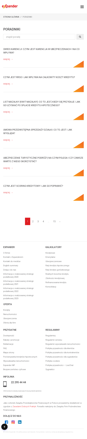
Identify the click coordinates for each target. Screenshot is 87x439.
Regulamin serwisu (54, 340)
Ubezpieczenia (10, 318)
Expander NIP (9, 365)
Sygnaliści (50, 369)
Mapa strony (8, 352)
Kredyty (6, 310)
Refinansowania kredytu (56, 282)
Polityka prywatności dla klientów (60, 348)
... (48, 221)
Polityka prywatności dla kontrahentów (62, 352)
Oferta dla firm (9, 323)
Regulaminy (51, 335)
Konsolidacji (51, 287)
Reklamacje (8, 344)
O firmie (6, 253)
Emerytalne (50, 257)
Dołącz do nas (9, 270)
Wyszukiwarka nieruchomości (16, 361)
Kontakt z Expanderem (13, 257)
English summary (10, 265)
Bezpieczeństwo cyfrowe (14, 369)
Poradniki (27, 17)
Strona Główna (11, 17)
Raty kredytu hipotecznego (57, 265)
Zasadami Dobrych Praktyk (24, 406)
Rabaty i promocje (11, 340)
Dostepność (8, 335)
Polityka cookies (53, 361)
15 (54, 221)
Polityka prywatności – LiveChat (59, 365)
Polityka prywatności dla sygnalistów (61, 357)
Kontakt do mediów (11, 261)
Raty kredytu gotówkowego (58, 270)
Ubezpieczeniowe (54, 261)
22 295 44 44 (18, 382)
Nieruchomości (10, 314)
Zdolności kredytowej (55, 278)
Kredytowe (50, 253)
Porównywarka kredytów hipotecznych (20, 357)
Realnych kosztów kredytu (57, 274)
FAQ (5, 348)
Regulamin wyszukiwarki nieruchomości (63, 344)
